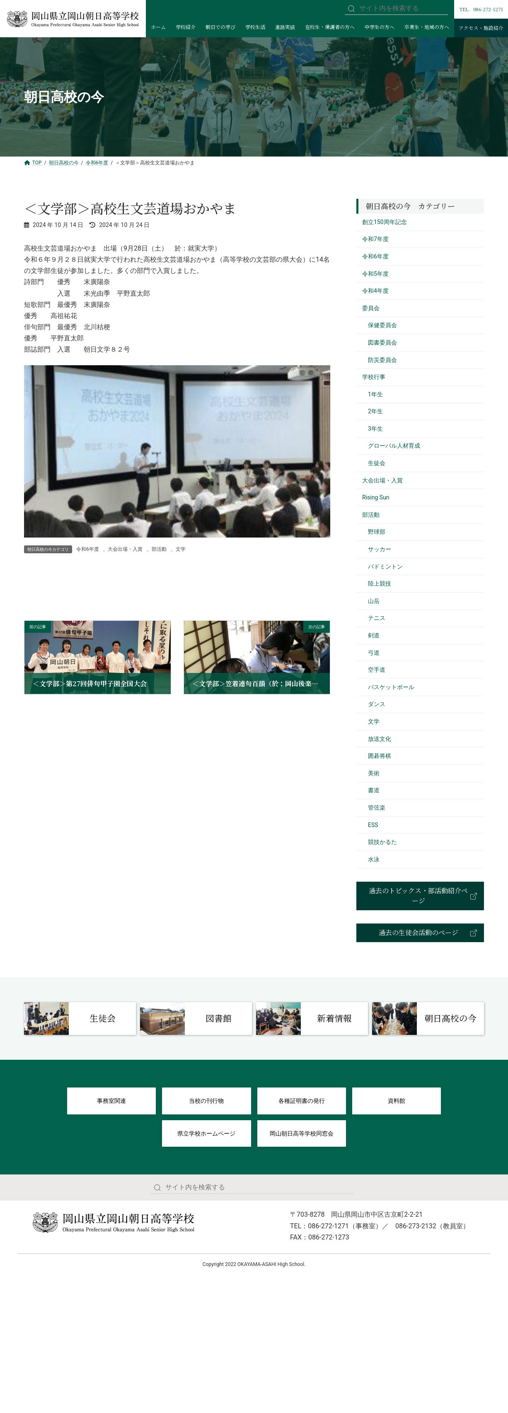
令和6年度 (87, 549)
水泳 (374, 859)
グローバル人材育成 (394, 445)
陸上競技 (379, 583)
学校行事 (373, 377)
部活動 (159, 549)
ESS (373, 825)
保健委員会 (382, 325)
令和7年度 (375, 239)
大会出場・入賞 (125, 549)
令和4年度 (375, 290)
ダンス (376, 704)
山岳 (374, 601)
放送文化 (379, 738)
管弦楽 (376, 807)
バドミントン (385, 566)
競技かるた (382, 842)
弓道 (374, 652)
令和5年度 (375, 273)
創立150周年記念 (384, 222)
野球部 (376, 531)
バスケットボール (391, 687)
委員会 (371, 308)
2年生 (375, 411)
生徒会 (376, 463)
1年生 (375, 394)
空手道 (376, 669)
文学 (181, 549)
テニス (376, 618)
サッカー (379, 549)
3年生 (375, 428)
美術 (374, 773)
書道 (374, 790)
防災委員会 (382, 360)
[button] (420, 896)
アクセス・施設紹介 (481, 27)
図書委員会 (382, 342)
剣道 (374, 635)
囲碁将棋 (379, 755)
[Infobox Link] (80, 1018)
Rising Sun (375, 497)
